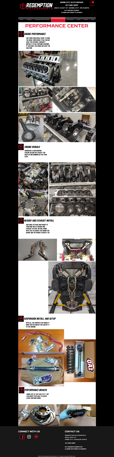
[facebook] (22, 436)
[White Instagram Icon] (29, 436)
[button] (92, 2)
